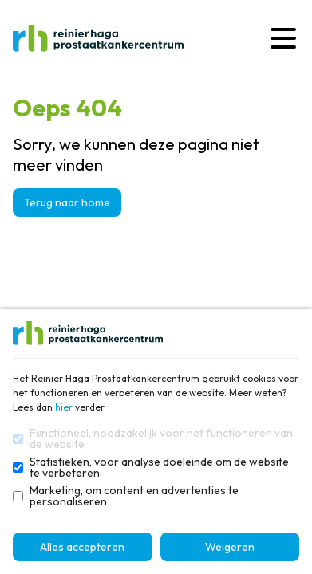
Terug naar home (67, 202)
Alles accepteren (82, 547)
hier (64, 407)
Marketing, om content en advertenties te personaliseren (134, 496)
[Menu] (283, 38)
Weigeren (230, 547)
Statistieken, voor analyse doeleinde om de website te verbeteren (159, 467)
